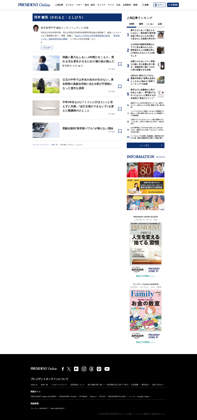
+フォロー (46, 48)
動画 (135, 5)
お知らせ (34, 385)
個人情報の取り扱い (96, 385)
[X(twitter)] (69, 369)
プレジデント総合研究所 (39, 408)
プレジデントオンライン (41, 145)
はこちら (145, 276)
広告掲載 (134, 385)
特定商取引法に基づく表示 (117, 385)
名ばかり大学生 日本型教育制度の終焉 (92, 36)
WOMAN (83, 396)
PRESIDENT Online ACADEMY (43, 396)
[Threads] (91, 369)
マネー (79, 5)
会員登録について (77, 385)
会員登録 (173, 5)
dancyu (93, 396)
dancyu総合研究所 (57, 408)
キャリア (101, 5)
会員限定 (127, 5)
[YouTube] (107, 368)
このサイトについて (59, 385)
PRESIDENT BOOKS (117, 396)
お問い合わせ (157, 385)
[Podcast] (99, 369)
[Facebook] (63, 369)
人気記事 (59, 5)
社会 (118, 5)
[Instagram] (84, 369)
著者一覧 (55, 145)
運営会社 (145, 385)
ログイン (160, 5)
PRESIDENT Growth (67, 396)
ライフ (111, 5)
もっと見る (144, 145)
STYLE (102, 396)
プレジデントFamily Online (139, 396)
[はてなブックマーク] (76, 369)
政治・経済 (90, 5)
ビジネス (70, 5)
